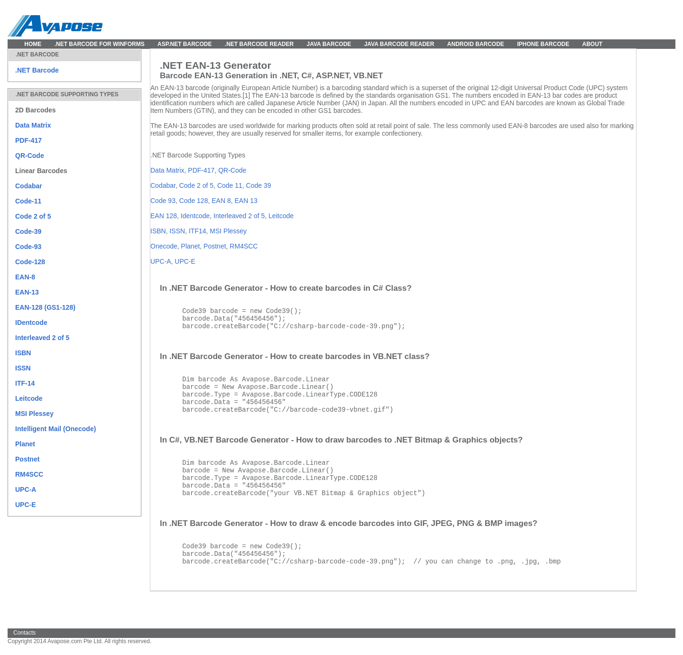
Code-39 (28, 231)
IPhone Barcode (543, 44)
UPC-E (25, 504)
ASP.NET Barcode (184, 44)
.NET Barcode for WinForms (100, 44)
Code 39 (258, 185)
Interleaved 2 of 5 (42, 337)
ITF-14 (25, 383)
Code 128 (193, 200)
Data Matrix (33, 125)
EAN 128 (163, 216)
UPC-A (25, 489)
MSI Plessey (34, 413)
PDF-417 (28, 140)
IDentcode (31, 322)
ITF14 (197, 231)
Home (32, 44)
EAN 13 (245, 200)
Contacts (24, 632)
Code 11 (229, 185)
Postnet (27, 459)
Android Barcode (475, 44)
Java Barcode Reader (399, 44)
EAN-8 (25, 277)
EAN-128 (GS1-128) (45, 307)
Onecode (163, 246)
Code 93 (162, 200)
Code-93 (28, 246)
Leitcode (29, 398)
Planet (25, 444)
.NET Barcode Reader (259, 44)
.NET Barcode (37, 70)
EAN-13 (27, 292)
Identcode (195, 216)
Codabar (28, 186)
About (592, 44)
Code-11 (28, 201)
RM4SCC (29, 474)
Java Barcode (329, 44)
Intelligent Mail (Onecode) (55, 429)
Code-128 (30, 262)
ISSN (23, 368)
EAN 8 (221, 200)
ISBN (23, 353)
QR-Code (29, 155)
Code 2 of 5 (33, 216)
